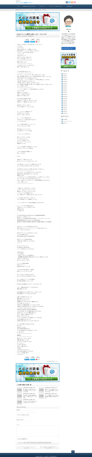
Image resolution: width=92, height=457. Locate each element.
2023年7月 (65, 102)
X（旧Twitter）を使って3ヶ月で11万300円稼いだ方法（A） (28, 7)
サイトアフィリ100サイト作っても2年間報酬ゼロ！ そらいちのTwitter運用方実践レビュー (56, 7)
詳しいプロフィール (68, 48)
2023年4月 (65, 107)
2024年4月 (65, 90)
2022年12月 (65, 113)
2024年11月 (65, 79)
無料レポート (65, 123)
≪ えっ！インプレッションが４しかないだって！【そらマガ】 (26, 447)
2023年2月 (65, 109)
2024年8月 (65, 83)
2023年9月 (65, 98)
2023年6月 (65, 103)
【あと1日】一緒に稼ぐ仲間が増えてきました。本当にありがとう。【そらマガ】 (30, 396)
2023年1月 (65, 111)
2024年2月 (65, 94)
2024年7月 (65, 85)
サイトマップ (42, 6)
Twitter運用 (65, 119)
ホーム (19, 6)
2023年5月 (65, 105)
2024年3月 (65, 92)
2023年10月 (65, 96)
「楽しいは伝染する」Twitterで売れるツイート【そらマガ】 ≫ (49, 447)
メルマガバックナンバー (51, 361)
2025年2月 (65, 77)
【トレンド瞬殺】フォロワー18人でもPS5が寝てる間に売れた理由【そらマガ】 (52, 396)
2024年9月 (65, 81)
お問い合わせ (69, 6)
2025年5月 (65, 75)
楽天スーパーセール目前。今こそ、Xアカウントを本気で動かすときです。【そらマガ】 (52, 390)
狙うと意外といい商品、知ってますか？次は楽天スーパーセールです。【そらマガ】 (29, 390)
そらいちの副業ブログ (24, 3)
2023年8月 (65, 100)
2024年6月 (65, 87)
